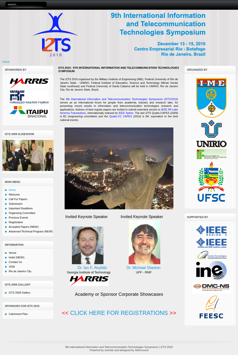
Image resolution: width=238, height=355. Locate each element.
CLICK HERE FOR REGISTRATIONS (119, 313)
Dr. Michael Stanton (144, 268)
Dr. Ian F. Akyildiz (92, 268)
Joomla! (109, 350)
